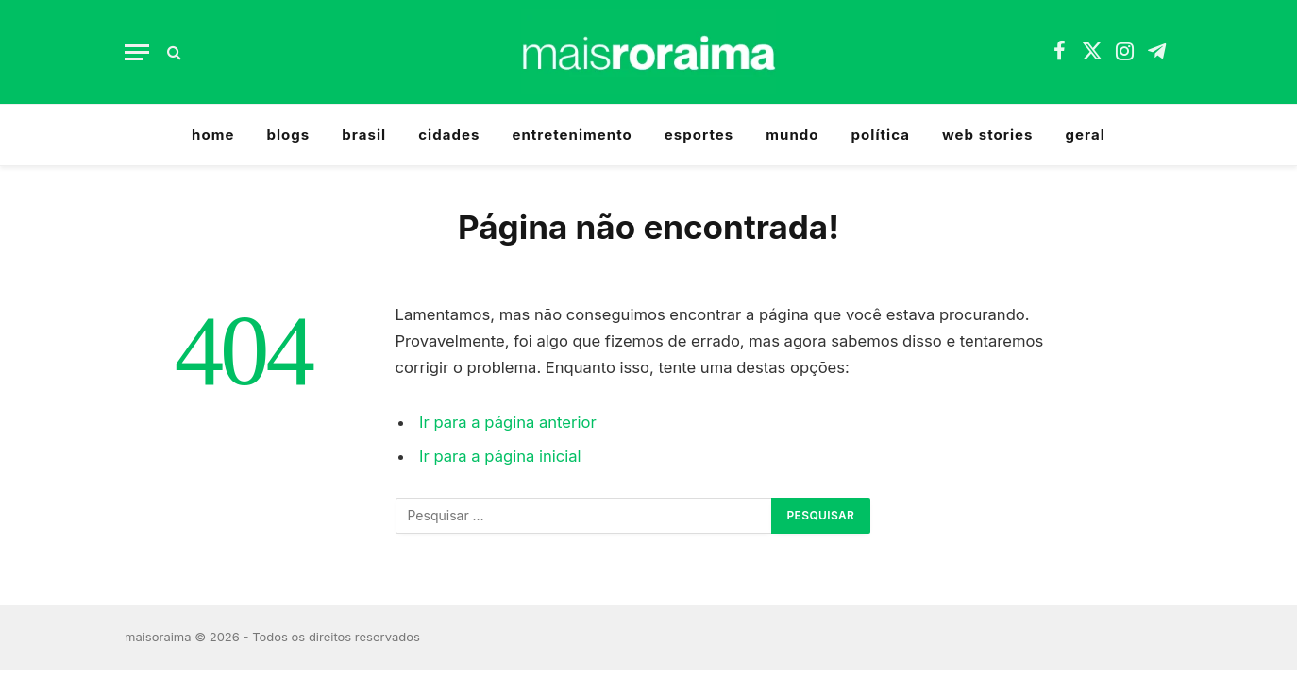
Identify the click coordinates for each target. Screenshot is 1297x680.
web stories (988, 135)
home (213, 135)
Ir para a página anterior (508, 422)
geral (1085, 135)
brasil (364, 135)
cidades (449, 135)
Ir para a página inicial (500, 456)
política (880, 135)
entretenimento (572, 135)
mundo (792, 135)
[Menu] (137, 52)
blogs (288, 135)
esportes (699, 135)
